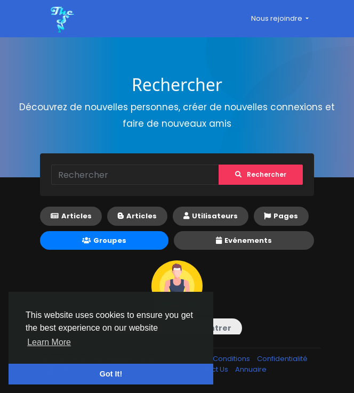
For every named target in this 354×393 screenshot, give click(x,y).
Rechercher (259, 174)
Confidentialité (282, 359)
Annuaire (251, 369)
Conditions (232, 359)
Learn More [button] (49, 342)
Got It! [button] (111, 374)
